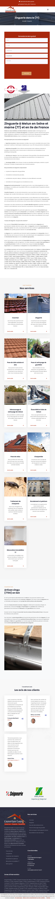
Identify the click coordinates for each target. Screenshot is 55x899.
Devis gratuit (9, 864)
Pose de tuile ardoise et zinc (36, 825)
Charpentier (9, 853)
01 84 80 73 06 (23, 4)
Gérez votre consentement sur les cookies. (34, 898)
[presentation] (15, 67)
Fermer (48, 898)
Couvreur (31, 820)
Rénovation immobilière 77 (12, 861)
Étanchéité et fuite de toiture (36, 833)
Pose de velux (9, 851)
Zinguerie (31, 822)
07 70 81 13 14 (32, 4)
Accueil (24, 21)
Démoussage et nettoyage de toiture (38, 830)
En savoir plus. (18, 898)
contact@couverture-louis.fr (35, 870)
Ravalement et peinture (12, 859)
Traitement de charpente (12, 856)
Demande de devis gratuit (27, 1)
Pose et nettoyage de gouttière (37, 827)
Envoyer (26, 73)
